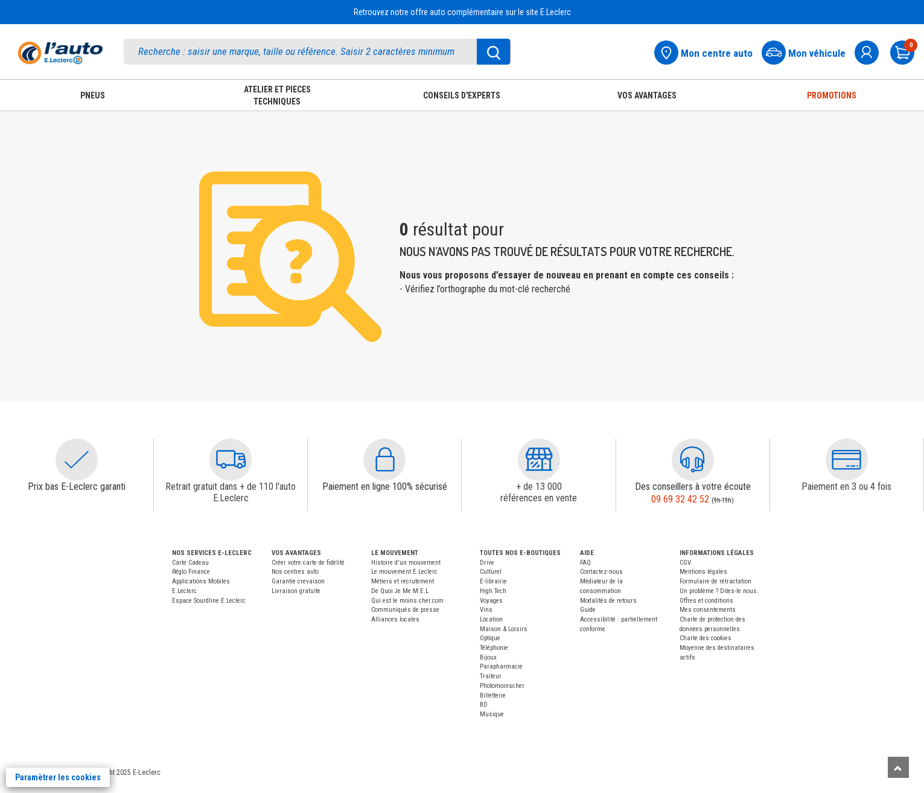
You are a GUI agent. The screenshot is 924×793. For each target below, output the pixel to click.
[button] (77, 459)
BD (484, 704)
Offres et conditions (706, 601)
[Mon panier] (907, 51)
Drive (487, 563)
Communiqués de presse (405, 610)
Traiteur (491, 676)
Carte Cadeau (190, 563)
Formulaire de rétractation (715, 581)
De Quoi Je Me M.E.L (400, 591)
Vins (486, 610)
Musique (492, 714)
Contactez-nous (601, 572)
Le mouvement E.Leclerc (404, 572)
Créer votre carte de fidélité (308, 563)
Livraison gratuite (296, 591)
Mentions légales (703, 572)
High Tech (493, 591)
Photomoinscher (502, 686)
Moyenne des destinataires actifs (717, 652)
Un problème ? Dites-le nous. (719, 591)
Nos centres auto (295, 572)
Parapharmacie (501, 666)
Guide (588, 610)
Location (491, 619)
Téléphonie (494, 648)
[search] (317, 52)
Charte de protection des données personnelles (712, 624)
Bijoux (488, 657)
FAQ (585, 563)
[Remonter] (898, 767)
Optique (490, 638)
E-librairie (493, 581)
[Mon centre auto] (707, 51)
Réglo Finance (191, 572)
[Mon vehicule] (807, 51)
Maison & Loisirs (503, 629)
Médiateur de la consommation (601, 586)
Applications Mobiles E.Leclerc (201, 586)
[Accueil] (60, 53)
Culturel (491, 572)
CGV (685, 563)
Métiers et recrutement (402, 581)
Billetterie (493, 695)
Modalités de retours (608, 601)
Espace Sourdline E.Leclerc (209, 601)
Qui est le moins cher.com (407, 601)
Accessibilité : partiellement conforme (618, 624)
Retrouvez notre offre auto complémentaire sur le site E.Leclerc (462, 12)
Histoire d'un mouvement (406, 563)
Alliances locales (395, 619)
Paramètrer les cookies (58, 777)
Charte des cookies (705, 638)
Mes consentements (708, 610)
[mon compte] (871, 51)
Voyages (491, 601)
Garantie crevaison (298, 581)
